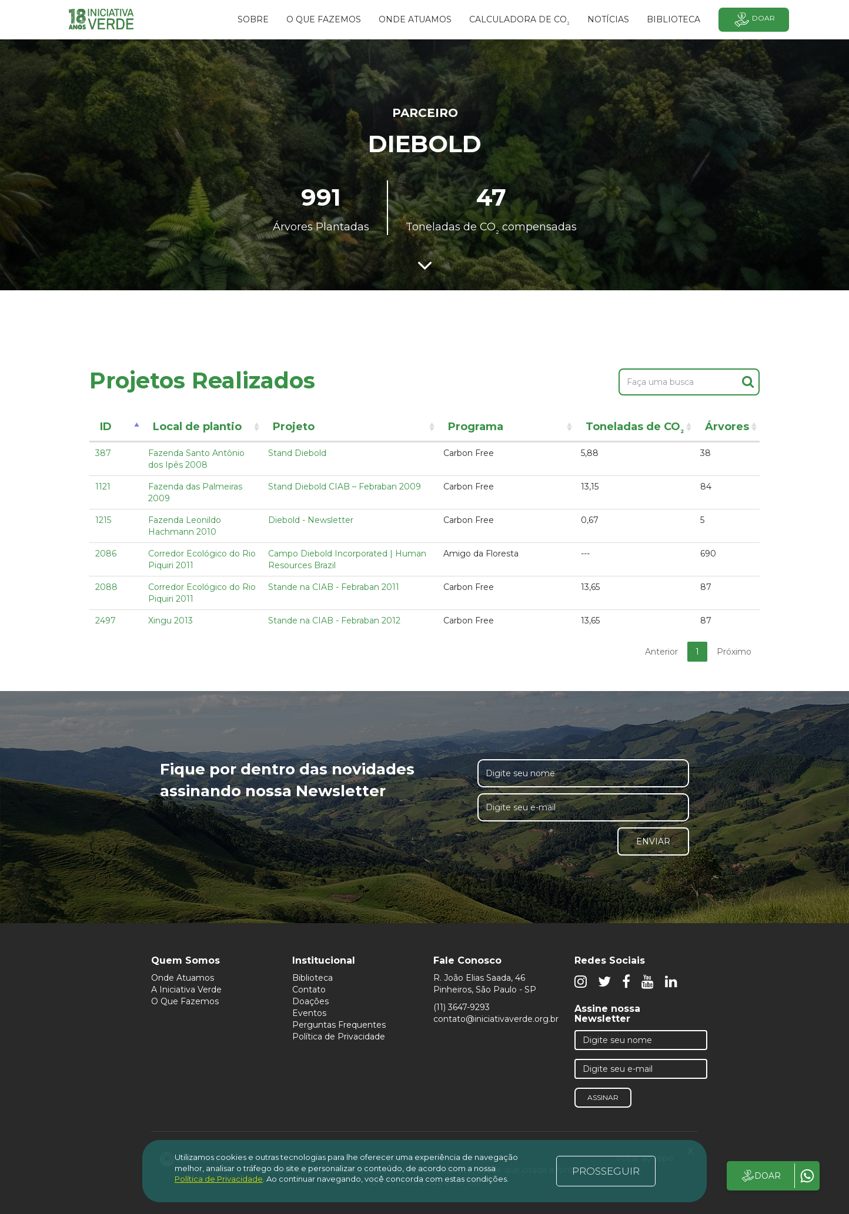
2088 (106, 587)
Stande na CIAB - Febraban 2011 (333, 587)
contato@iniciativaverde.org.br (496, 1019)
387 (103, 453)
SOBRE (253, 19)
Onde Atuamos (182, 977)
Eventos (309, 1013)
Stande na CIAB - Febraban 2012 (334, 620)
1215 (103, 520)
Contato (309, 989)
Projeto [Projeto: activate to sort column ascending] (294, 426)
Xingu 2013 (170, 620)
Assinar (603, 1097)
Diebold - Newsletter (310, 520)
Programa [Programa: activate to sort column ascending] (475, 426)
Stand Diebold (297, 453)
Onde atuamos (415, 19)
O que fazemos (323, 19)
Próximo (734, 651)
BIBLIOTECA (673, 19)
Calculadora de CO (519, 21)
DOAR (760, 1176)
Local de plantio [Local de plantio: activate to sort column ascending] (197, 426)
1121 (103, 486)
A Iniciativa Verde (186, 989)
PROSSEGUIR (606, 1171)
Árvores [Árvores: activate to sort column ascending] (727, 426)
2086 (105, 553)
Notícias (608, 19)
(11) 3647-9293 (461, 1007)
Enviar (653, 841)
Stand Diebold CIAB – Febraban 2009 (344, 486)
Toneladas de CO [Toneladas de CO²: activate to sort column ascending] (635, 428)
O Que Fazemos (185, 1001)
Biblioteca (312, 977)
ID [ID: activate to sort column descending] (106, 426)
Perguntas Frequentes (339, 1025)
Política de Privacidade (338, 1036)
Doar (754, 19)
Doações (310, 1001)
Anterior (661, 651)
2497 (105, 620)
